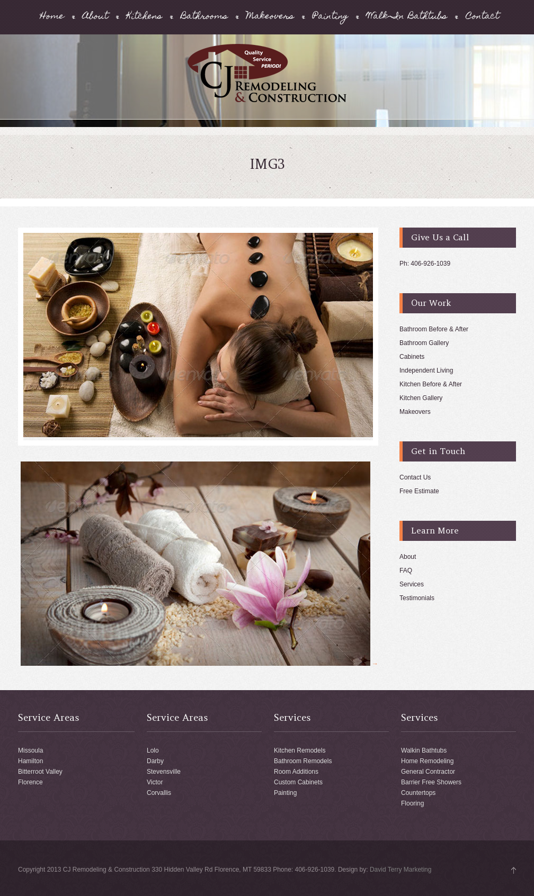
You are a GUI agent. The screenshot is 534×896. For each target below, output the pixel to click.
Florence (30, 782)
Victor (155, 782)
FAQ (405, 570)
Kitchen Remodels (299, 750)
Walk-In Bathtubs (407, 17)
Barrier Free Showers (431, 782)
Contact (482, 17)
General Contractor (428, 771)
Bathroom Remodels (303, 761)
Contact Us (415, 477)
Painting (330, 17)
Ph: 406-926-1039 (424, 263)
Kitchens (144, 17)
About (95, 17)
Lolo (153, 750)
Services (411, 584)
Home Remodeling (427, 761)
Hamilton (30, 761)
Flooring (412, 803)
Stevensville (164, 771)
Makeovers (270, 17)
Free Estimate (419, 491)
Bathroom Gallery (424, 343)
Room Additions (296, 771)
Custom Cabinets (298, 782)
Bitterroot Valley (40, 771)
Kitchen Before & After (430, 384)
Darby (155, 761)
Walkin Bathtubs (424, 750)
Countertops (418, 793)
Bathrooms (204, 17)
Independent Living (426, 370)
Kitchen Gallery (420, 398)
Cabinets (411, 356)
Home (52, 17)
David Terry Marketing (400, 869)
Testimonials (416, 598)
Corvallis (159, 793)
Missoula (30, 750)
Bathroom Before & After (433, 329)
